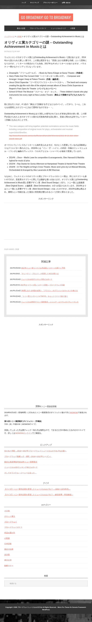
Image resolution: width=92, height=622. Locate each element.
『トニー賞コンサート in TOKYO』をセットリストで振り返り (48, 301)
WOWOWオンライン (23, 441)
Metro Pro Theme (63, 615)
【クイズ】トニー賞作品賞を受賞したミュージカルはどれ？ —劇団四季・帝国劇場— (38, 503)
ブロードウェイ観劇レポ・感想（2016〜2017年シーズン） (28, 465)
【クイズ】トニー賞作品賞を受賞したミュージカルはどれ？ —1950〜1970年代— (37, 497)
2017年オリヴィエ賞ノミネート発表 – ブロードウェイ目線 (45, 287)
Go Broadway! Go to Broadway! (46, 18)
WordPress (46, 618)
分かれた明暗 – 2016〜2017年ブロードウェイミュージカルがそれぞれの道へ (35, 459)
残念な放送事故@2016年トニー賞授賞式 (20, 470)
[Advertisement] (24, 222)
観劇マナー (8, 574)
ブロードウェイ (10, 530)
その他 (7, 519)
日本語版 (8, 552)
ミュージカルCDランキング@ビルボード (39, 281)
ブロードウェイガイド (13, 535)
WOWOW (74, 421)
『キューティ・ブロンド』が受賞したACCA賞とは (42, 275)
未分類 (7, 563)
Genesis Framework (79, 615)
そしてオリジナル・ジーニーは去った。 (20, 481)
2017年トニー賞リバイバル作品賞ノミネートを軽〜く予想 (46, 270)
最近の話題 (8, 557)
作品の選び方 (9, 541)
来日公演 (8, 568)
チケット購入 (9, 524)
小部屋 (17, 251)
